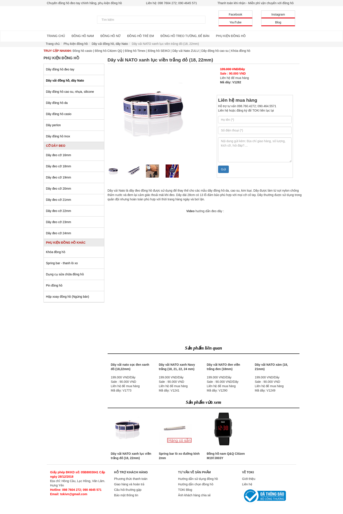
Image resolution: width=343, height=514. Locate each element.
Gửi (223, 169)
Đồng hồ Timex (135, 50)
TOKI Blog (185, 489)
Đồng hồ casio (82, 50)
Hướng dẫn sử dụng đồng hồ (198, 479)
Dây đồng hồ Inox (58, 136)
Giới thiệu (249, 479)
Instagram (278, 14)
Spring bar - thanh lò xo (62, 263)
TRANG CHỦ (56, 36)
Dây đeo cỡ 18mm (58, 166)
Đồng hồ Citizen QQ (108, 50)
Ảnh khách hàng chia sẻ (194, 495)
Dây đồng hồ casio (58, 114)
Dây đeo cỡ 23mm (58, 222)
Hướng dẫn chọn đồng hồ (195, 484)
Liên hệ (247, 484)
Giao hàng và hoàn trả (129, 484)
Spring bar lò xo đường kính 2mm (179, 456)
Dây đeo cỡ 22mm (58, 211)
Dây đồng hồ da (57, 103)
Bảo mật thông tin (126, 495)
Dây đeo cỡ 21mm (58, 199)
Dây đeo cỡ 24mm (58, 233)
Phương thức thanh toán (130, 479)
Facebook (235, 14)
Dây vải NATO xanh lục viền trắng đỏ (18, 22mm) (131, 456)
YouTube (235, 22)
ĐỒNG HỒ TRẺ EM (140, 36)
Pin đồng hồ (54, 285)
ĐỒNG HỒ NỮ (110, 36)
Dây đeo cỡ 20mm (58, 188)
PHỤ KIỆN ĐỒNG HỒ (231, 36)
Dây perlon (53, 125)
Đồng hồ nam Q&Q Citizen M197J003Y (226, 456)
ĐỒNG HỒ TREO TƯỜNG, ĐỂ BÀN (185, 36)
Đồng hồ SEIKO (159, 50)
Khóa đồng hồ (240, 50)
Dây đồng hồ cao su (215, 50)
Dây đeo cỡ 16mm (58, 155)
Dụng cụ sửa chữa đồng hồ (65, 274)
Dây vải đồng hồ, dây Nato (65, 80)
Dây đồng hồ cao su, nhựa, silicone (70, 91)
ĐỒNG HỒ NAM (83, 36)
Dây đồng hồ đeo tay (60, 69)
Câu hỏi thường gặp (128, 489)
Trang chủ (53, 43)
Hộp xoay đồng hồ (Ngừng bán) (67, 296)
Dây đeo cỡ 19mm (58, 177)
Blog (278, 22)
